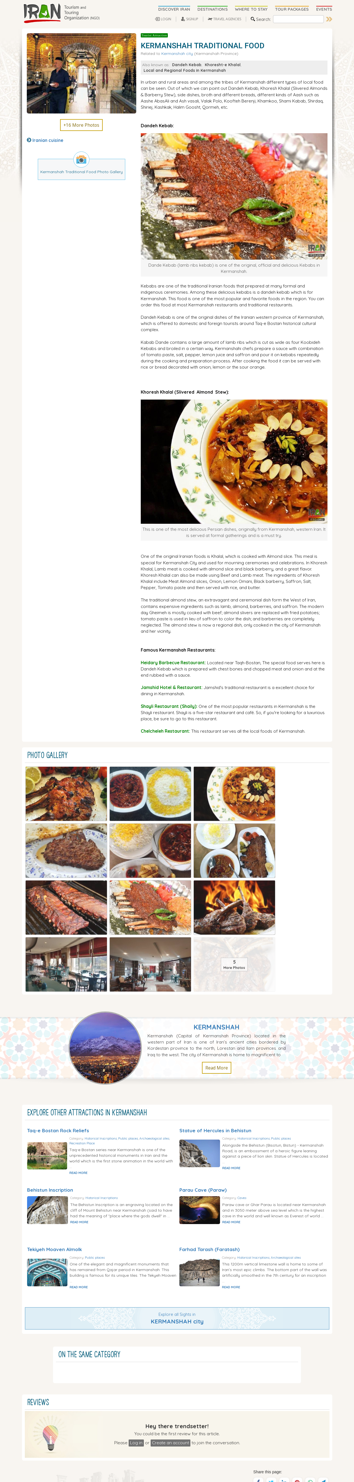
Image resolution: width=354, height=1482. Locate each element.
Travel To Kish (192, 1440)
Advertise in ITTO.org (165, 1422)
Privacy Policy (318, 1473)
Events (152, 1387)
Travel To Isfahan (159, 1440)
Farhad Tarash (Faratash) (209, 1093)
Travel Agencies (161, 1375)
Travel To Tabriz (158, 1446)
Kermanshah (216, 869)
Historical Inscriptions (120, 981)
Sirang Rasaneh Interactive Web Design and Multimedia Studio (107, 1476)
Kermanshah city (177, 53)
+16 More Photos (81, 125)
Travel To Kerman (196, 1446)
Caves (260, 1043)
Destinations (158, 1363)
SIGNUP (192, 19)
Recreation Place (132, 985)
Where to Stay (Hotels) (167, 1369)
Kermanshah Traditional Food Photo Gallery (81, 171)
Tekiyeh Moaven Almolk (54, 1093)
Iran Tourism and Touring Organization (85, 1471)
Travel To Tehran (195, 1434)
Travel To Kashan (195, 1452)
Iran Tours (155, 1381)
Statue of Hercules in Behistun (215, 972)
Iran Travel (144, 1471)
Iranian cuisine (47, 140)
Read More (216, 909)
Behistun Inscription (50, 1033)
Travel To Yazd (157, 1452)
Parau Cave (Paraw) (203, 1033)
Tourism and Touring (169, 1471)
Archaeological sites (103, 985)
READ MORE (98, 1015)
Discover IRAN (159, 1357)
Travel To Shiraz (158, 1434)
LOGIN (166, 19)
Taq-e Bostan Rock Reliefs (58, 972)
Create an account (170, 1287)
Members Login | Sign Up (169, 1404)
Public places (147, 981)
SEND (285, 1442)
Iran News (155, 1392)
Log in (136, 1287)
